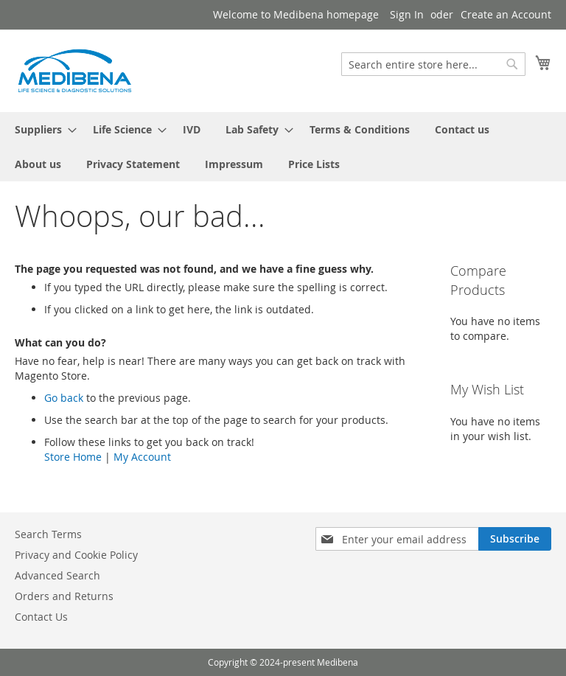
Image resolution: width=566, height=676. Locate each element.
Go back (63, 398)
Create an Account (506, 14)
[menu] (283, 146)
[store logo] (74, 70)
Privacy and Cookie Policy (76, 555)
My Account (142, 457)
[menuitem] (41, 129)
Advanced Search (57, 575)
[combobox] (433, 64)
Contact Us (41, 617)
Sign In (407, 14)
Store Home (73, 457)
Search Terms (48, 534)
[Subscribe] (514, 539)
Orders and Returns (64, 596)
